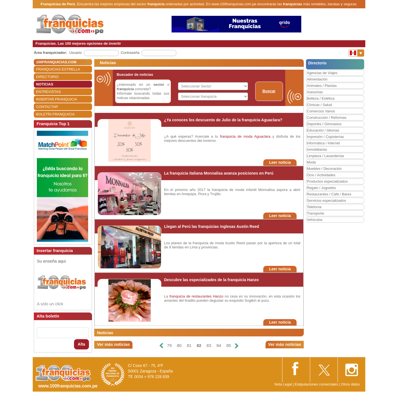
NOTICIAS (44, 84)
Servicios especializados (326, 200)
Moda (311, 162)
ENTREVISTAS (48, 92)
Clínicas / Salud (319, 105)
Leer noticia (280, 162)
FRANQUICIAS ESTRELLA (58, 69)
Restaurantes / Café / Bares (329, 194)
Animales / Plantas (322, 86)
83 (208, 345)
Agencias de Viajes (322, 73)
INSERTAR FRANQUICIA (56, 99)
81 (189, 345)
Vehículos (314, 220)
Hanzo (218, 296)
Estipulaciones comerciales (317, 384)
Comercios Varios (321, 111)
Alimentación (317, 79)
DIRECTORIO (47, 77)
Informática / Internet (323, 143)
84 (218, 345)
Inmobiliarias (317, 149)
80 (179, 345)
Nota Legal (283, 384)
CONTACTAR (47, 107)
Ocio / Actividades (321, 175)
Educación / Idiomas (323, 130)
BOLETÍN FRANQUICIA (55, 114)
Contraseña (130, 53)
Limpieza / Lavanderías (325, 156)
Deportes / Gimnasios (324, 124)
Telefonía (314, 207)
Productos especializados (327, 181)
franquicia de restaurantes (190, 296)
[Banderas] (356, 53)
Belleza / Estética (321, 98)
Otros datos (350, 384)
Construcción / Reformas (326, 117)
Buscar (268, 91)
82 (199, 345)
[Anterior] (161, 346)
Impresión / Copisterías (325, 137)
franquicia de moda (236, 136)
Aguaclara (262, 136)
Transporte (315, 213)
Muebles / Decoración (324, 169)
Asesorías (315, 92)
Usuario (75, 53)
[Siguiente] (236, 346)
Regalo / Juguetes (321, 188)
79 (169, 345)
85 (228, 345)
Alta (81, 344)
